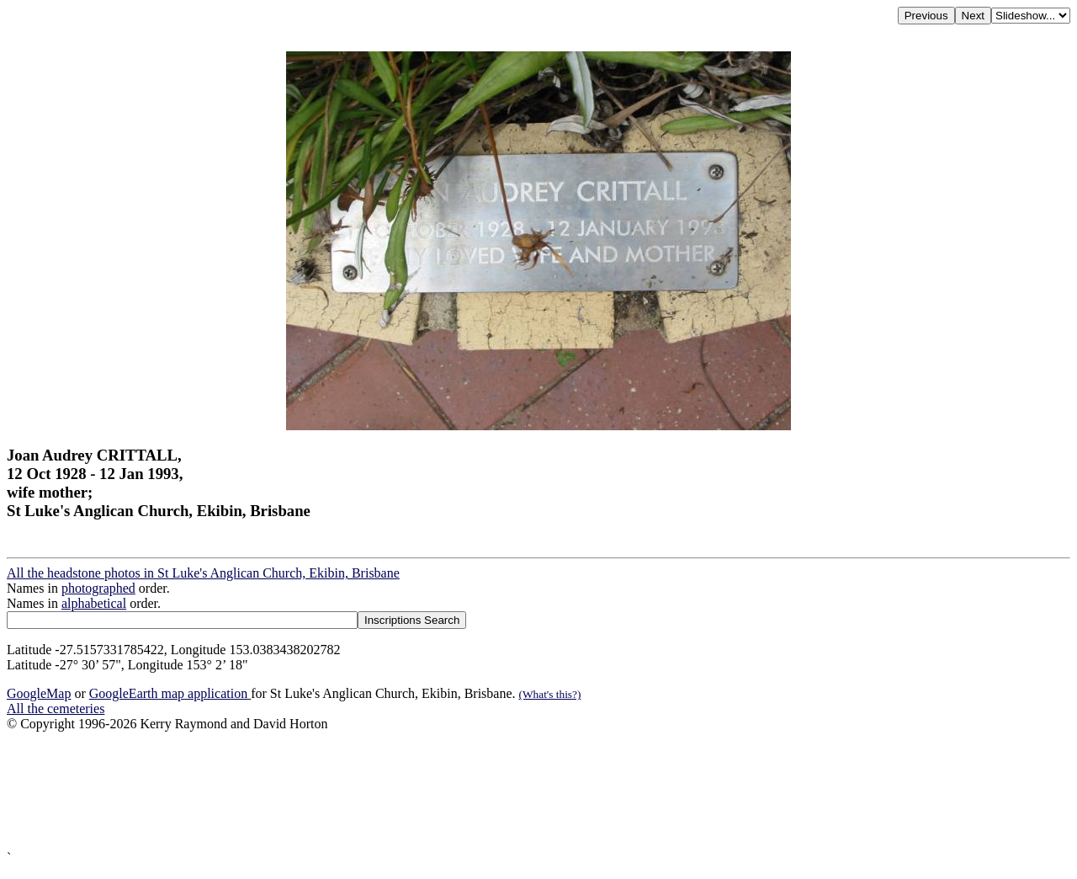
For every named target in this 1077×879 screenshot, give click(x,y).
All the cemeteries (55, 708)
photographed (98, 588)
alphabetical (93, 603)
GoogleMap (39, 693)
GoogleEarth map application (170, 693)
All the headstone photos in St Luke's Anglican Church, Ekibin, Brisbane (203, 573)
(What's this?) (550, 694)
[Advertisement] (511, 791)
